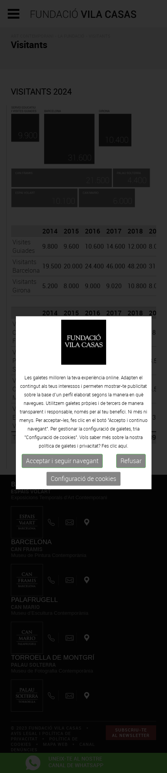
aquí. (123, 451)
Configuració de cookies (83, 484)
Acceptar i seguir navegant (62, 466)
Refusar (131, 466)
